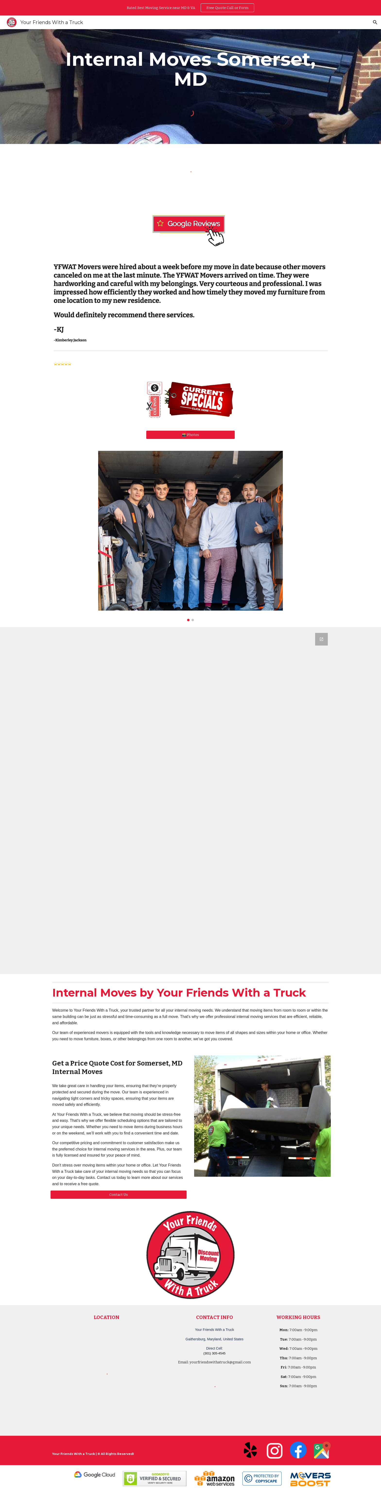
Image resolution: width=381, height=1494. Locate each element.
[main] (190, 69)
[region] (190, 8)
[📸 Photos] (190, 435)
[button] (375, 22)
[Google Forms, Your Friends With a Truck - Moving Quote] (190, 800)
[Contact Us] (119, 1194)
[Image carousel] (190, 536)
